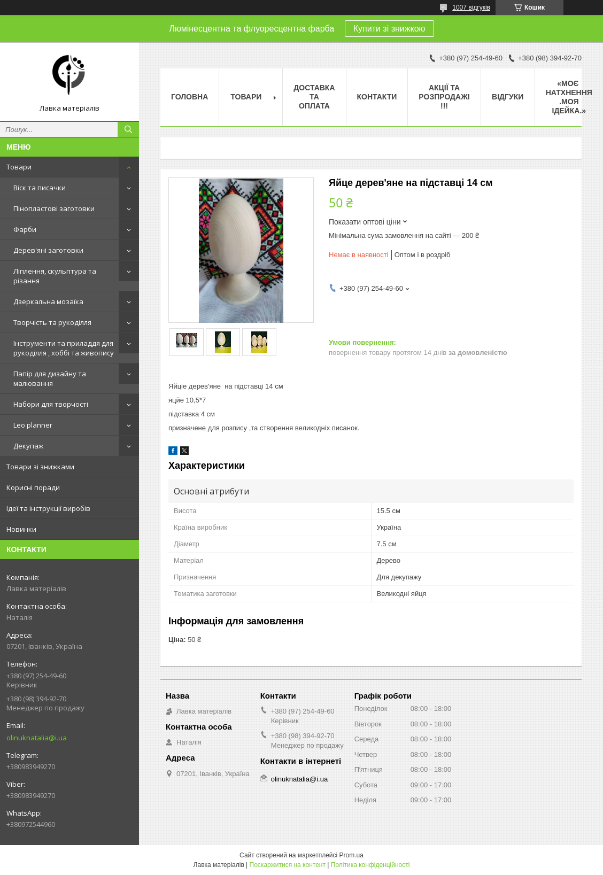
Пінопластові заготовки (54, 208)
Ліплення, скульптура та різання (54, 275)
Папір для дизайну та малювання (49, 378)
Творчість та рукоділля (52, 322)
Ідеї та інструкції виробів (48, 508)
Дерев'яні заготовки (48, 250)
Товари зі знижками (40, 466)
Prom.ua (351, 855)
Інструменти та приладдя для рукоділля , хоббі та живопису (63, 348)
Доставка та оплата (314, 96)
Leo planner (32, 425)
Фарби (24, 229)
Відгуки (507, 96)
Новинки (21, 529)
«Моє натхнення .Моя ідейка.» (569, 97)
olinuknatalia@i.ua (36, 737)
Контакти (377, 96)
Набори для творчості (50, 404)
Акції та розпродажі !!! (444, 96)
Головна (189, 96)
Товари (19, 167)
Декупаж (28, 446)
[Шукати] (128, 129)
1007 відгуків (471, 7)
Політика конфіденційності (370, 865)
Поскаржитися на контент (288, 865)
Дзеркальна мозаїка (48, 301)
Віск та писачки (39, 187)
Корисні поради (33, 487)
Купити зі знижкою (389, 28)
